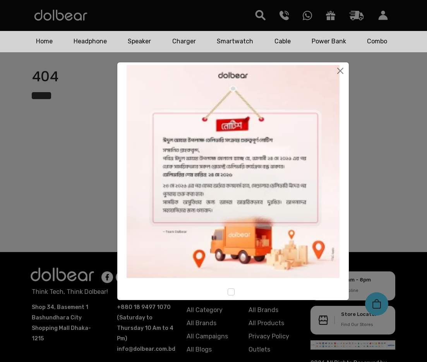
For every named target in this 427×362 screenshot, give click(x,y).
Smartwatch (235, 41)
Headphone (90, 41)
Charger (184, 41)
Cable (282, 41)
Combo (377, 41)
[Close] (340, 70)
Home (44, 41)
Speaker (139, 41)
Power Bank (329, 41)
